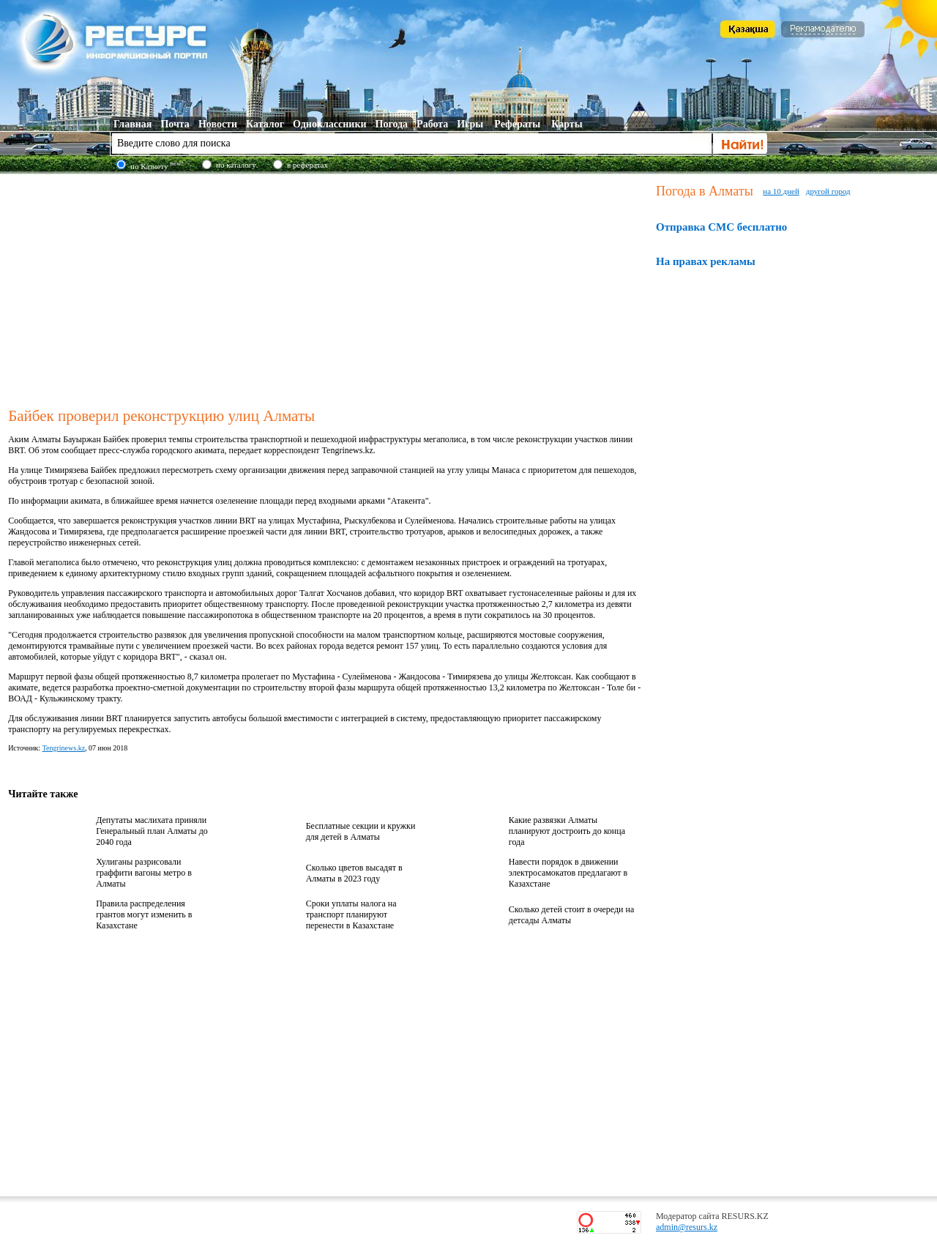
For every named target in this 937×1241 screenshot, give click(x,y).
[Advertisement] (329, 288)
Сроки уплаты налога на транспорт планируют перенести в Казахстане (351, 914)
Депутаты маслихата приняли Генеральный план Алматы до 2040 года (152, 831)
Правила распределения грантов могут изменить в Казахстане (144, 914)
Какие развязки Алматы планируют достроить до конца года (567, 831)
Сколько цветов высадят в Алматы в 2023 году (354, 873)
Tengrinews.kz (63, 748)
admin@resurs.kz (686, 1227)
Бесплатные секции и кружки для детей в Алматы (361, 831)
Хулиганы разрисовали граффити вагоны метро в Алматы (144, 873)
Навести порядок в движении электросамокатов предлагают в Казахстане (568, 873)
